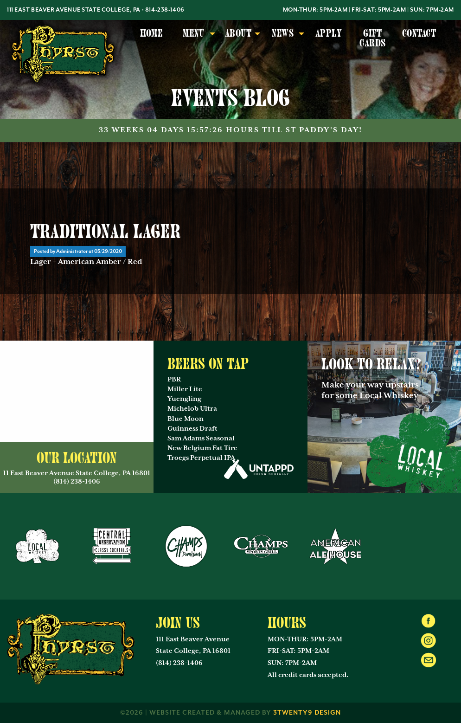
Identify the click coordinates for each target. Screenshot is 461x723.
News (283, 33)
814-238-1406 (165, 9)
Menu (194, 33)
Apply (328, 33)
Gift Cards (372, 38)
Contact (419, 33)
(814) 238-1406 (179, 663)
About (238, 33)
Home (151, 33)
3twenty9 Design (307, 713)
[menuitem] (151, 39)
